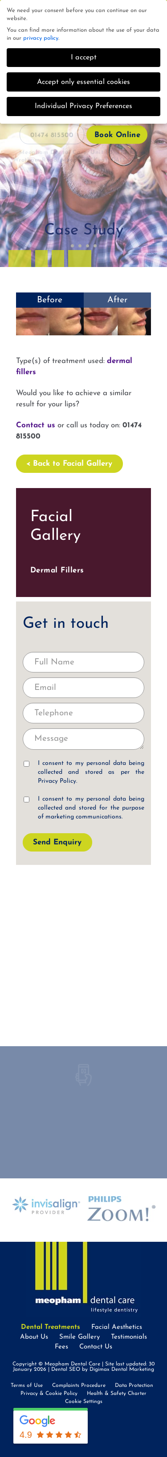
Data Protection (134, 1385)
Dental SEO (65, 1369)
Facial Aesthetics (116, 1327)
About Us (34, 1337)
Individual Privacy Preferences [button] (83, 106)
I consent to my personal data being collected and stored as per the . (84, 772)
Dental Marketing (132, 1369)
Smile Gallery (79, 1337)
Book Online (117, 135)
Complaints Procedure (79, 1385)
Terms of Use (27, 1385)
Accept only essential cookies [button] (83, 82)
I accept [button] (84, 57)
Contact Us (95, 1347)
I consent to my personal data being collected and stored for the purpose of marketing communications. (84, 808)
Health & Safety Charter (117, 1393)
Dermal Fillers (57, 570)
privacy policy (40, 38)
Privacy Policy (57, 781)
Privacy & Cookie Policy (48, 1393)
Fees (61, 1347)
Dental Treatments (50, 1327)
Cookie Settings (83, 1401)
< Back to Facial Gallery (69, 464)
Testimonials (129, 1337)
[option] (46, 1206)
